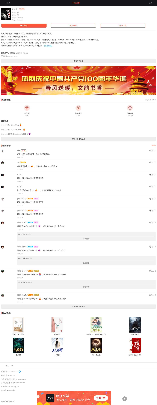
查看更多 (86, 239)
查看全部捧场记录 (78, 139)
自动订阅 (122, 26)
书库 (11, 366)
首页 (150, 3)
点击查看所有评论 (78, 306)
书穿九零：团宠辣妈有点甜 (96, 334)
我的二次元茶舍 (18, 334)
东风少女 (57, 334)
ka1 (9, 125)
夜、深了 (11, 129)
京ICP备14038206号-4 (8, 390)
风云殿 (18, 355)
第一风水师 (96, 355)
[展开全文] (48, 46)
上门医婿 (57, 355)
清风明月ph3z (12, 134)
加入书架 (73, 26)
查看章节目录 (78, 61)
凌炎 (17, 12)
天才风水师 (135, 334)
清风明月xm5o (22, 271)
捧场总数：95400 (150, 100)
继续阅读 (24, 26)
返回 (7, 3)
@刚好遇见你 (21, 199)
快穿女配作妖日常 (135, 355)
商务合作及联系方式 (8, 401)
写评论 (154, 145)
